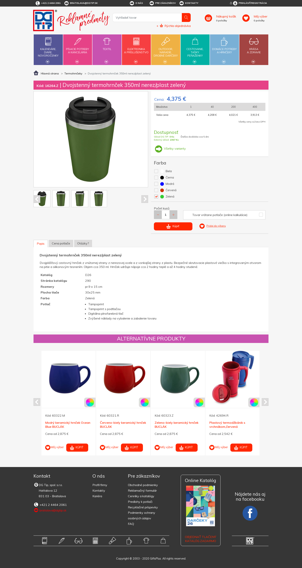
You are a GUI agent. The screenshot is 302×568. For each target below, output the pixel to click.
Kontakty (188, 3)
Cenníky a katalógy (141, 496)
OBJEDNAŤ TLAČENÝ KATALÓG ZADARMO (200, 539)
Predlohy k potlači (140, 502)
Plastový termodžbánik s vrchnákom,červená (227, 425)
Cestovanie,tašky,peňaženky (195, 49)
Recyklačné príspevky (143, 507)
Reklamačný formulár (142, 490)
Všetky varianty (170, 148)
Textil (106, 46)
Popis (40, 243)
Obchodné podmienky (143, 485)
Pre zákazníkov (162, 3)
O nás (136, 3)
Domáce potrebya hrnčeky (224, 48)
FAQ (131, 524)
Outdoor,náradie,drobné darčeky (165, 49)
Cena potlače (61, 243)
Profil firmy (99, 485)
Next (144, 199)
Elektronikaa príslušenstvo (136, 48)
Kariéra (97, 496)
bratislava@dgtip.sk (81, 3)
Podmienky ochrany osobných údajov (141, 515)
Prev (37, 199)
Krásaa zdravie (253, 48)
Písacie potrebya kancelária (77, 48)
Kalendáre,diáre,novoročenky (48, 49)
